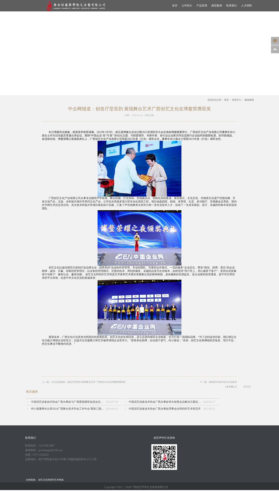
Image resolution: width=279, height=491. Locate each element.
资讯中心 (236, 100)
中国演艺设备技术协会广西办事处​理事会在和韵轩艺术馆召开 (165, 408)
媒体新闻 (249, 100)
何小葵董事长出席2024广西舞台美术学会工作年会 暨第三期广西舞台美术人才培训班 (68, 408)
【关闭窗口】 (231, 386)
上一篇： (84, 382)
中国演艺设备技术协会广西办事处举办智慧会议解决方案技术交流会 (166, 401)
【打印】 (247, 386)
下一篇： (218, 382)
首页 (174, 5)
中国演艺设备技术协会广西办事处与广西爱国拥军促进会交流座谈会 (68, 401)
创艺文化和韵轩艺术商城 (50, 479)
